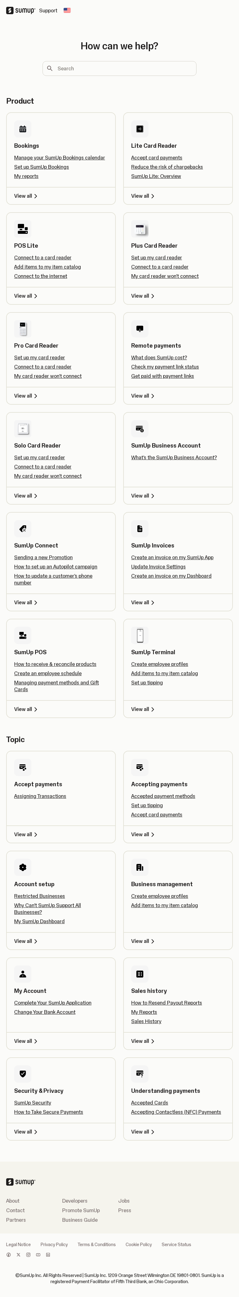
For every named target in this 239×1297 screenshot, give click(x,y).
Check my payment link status (165, 367)
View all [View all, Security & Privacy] (26, 1131)
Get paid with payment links (162, 376)
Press (124, 1210)
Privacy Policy (54, 1244)
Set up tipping (147, 682)
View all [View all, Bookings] (26, 195)
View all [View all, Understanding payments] (143, 1131)
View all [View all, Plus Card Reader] (143, 295)
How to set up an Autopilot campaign (55, 567)
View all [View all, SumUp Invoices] (143, 602)
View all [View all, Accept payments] (26, 834)
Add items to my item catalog (47, 267)
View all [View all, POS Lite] (26, 295)
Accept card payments (156, 158)
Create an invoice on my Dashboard (171, 576)
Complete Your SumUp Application (52, 1003)
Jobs (124, 1201)
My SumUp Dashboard (39, 921)
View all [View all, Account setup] (26, 941)
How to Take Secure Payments (48, 1112)
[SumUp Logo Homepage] (22, 10)
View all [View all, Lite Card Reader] (143, 195)
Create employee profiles (159, 664)
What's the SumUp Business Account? (174, 457)
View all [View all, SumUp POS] (26, 709)
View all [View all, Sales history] (143, 1041)
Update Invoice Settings (158, 567)
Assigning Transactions (40, 796)
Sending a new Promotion (43, 557)
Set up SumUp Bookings (41, 167)
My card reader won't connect (165, 276)
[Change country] (67, 10)
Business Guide (80, 1220)
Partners (16, 1220)
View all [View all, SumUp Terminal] (143, 709)
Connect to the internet (40, 276)
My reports (26, 176)
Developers (74, 1201)
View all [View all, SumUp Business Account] (143, 495)
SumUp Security (32, 1103)
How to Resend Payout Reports (166, 1003)
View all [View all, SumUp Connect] (26, 602)
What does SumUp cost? (159, 357)
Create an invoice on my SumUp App (172, 557)
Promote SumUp (81, 1210)
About (12, 1201)
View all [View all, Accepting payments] (143, 834)
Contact (15, 1210)
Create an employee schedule (48, 673)
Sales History (146, 1021)
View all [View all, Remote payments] (143, 395)
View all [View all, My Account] (26, 1041)
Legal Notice (18, 1244)
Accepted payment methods (163, 796)
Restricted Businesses (39, 896)
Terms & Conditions (97, 1244)
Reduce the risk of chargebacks (167, 167)
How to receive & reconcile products (55, 664)
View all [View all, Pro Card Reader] (26, 395)
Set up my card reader (156, 257)
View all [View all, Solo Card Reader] (26, 495)
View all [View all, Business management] (143, 941)
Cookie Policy (139, 1244)
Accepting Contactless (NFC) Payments (176, 1112)
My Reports (144, 1012)
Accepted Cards (149, 1103)
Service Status (176, 1244)
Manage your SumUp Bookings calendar (59, 158)
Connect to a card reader (42, 257)
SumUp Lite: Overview (156, 176)
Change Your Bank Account (44, 1012)
